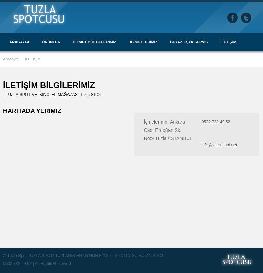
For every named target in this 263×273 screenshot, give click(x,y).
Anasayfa (11, 59)
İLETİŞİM (228, 42)
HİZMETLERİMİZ (143, 42)
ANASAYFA (19, 42)
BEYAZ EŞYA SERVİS (189, 42)
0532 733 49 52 (216, 122)
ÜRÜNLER (51, 42)
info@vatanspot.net (219, 144)
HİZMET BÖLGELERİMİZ (94, 42)
